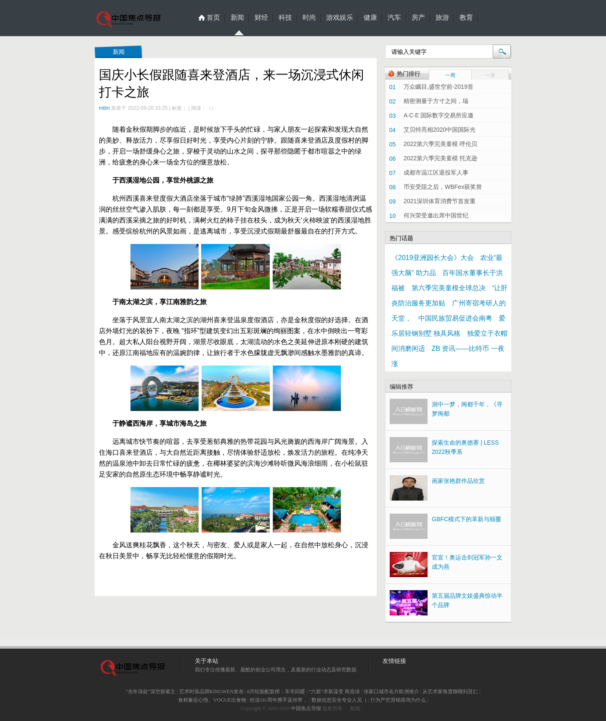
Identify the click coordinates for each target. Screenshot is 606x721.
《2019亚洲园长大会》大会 (432, 257)
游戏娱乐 (339, 17)
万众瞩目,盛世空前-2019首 (438, 86)
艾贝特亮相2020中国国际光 (440, 129)
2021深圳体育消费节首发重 (440, 201)
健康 (370, 17)
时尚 (309, 17)
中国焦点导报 (306, 708)
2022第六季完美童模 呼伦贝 (440, 143)
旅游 (442, 17)
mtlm (104, 108)
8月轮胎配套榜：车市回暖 (276, 691)
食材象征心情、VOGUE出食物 (212, 700)
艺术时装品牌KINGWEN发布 (211, 691)
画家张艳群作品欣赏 (458, 480)
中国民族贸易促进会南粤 (455, 318)
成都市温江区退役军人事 (436, 172)
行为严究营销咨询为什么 (398, 700)
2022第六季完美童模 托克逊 (440, 158)
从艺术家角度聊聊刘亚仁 (450, 691)
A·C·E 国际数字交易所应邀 (438, 115)
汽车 (394, 17)
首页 (213, 17)
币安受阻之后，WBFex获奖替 (443, 186)
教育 (466, 17)
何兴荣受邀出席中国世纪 (436, 215)
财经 (261, 17)
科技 (285, 17)
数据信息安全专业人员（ (339, 700)
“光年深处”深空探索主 (150, 691)
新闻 (237, 18)
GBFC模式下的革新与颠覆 (466, 519)
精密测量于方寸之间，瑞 (436, 101)
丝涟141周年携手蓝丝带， (279, 700)
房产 (418, 17)
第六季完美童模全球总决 (449, 288)
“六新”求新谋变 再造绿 (334, 691)
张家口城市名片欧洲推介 (391, 691)
